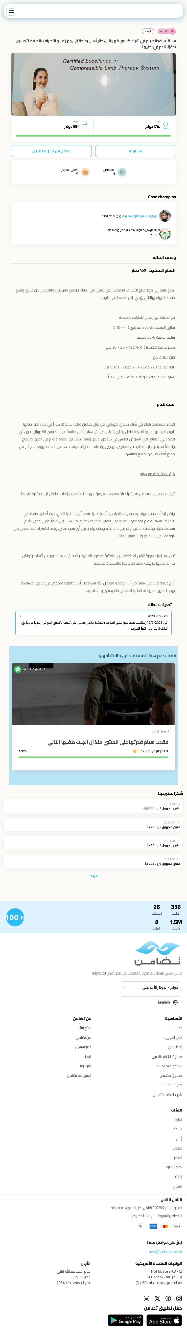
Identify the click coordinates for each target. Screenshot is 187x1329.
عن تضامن (83, 1037)
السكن (177, 1157)
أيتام (179, 1138)
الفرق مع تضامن (79, 1075)
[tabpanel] (93, 84)
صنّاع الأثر (85, 1028)
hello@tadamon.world (165, 1251)
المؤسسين (83, 1046)
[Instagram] (179, 1298)
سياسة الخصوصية (141, 1216)
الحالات (177, 1028)
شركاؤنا (85, 1066)
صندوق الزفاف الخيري (167, 1056)
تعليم (178, 1119)
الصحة (177, 1129)
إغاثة (178, 1176)
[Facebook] (168, 1298)
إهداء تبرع (175, 1046)
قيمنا (87, 1056)
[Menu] (11, 11)
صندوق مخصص (171, 1075)
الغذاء (177, 1148)
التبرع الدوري (173, 1037)
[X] (157, 1298)
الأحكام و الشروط (170, 1216)
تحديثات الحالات (172, 1084)
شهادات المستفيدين (167, 1094)
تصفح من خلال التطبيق (51, 151)
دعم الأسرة (174, 1167)
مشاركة (135, 151)
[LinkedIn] (146, 1298)
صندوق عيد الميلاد (169, 1066)
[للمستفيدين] (15, 917)
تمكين (177, 1186)
